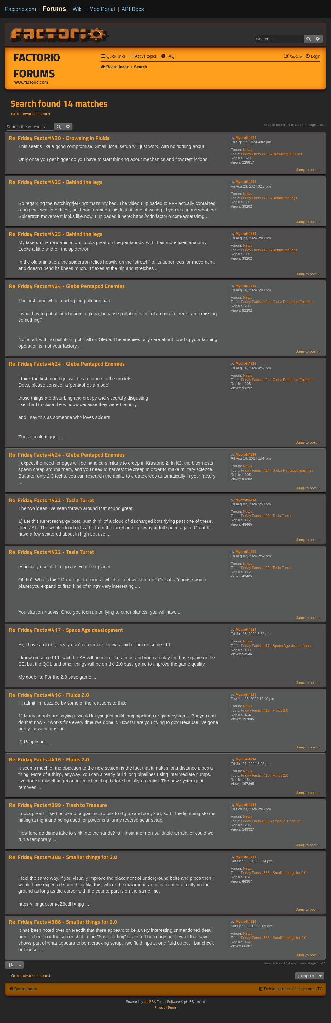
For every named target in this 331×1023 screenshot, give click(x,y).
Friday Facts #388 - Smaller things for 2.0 (273, 873)
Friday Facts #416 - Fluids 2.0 (264, 710)
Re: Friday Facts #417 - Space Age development (66, 630)
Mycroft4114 (246, 138)
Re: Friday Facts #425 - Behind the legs (55, 182)
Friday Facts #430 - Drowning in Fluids (271, 154)
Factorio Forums (37, 65)
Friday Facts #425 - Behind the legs (269, 198)
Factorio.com (20, 9)
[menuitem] (143, 56)
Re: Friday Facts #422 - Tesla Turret (51, 500)
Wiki (78, 9)
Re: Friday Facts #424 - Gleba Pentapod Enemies (67, 286)
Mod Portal (102, 9)
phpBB (149, 1002)
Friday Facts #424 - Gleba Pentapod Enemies (277, 302)
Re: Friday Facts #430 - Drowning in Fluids (59, 138)
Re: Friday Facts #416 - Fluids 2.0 (49, 695)
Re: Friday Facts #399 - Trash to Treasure (58, 805)
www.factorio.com (31, 82)
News (247, 150)
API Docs (133, 9)
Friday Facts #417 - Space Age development (276, 646)
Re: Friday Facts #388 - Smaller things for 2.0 (63, 857)
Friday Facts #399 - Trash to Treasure (271, 821)
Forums (54, 8)
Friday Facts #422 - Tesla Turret (266, 516)
